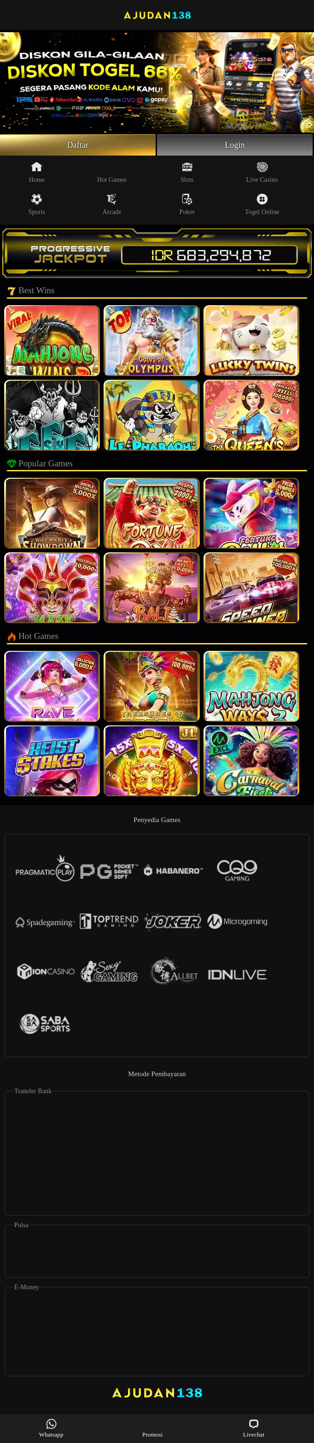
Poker (187, 204)
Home (37, 172)
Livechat (253, 1428)
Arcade (111, 204)
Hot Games (112, 172)
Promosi (152, 1428)
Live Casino (262, 172)
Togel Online (262, 204)
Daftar (78, 145)
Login (235, 145)
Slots (187, 172)
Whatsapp (51, 1428)
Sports (37, 204)
